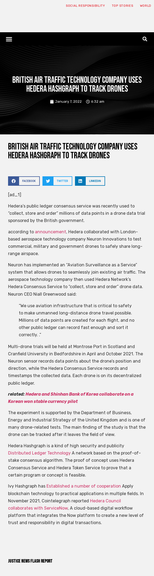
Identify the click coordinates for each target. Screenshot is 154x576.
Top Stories (122, 6)
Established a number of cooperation (83, 486)
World (146, 6)
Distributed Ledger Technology (39, 453)
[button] (9, 39)
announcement (50, 231)
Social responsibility (85, 6)
